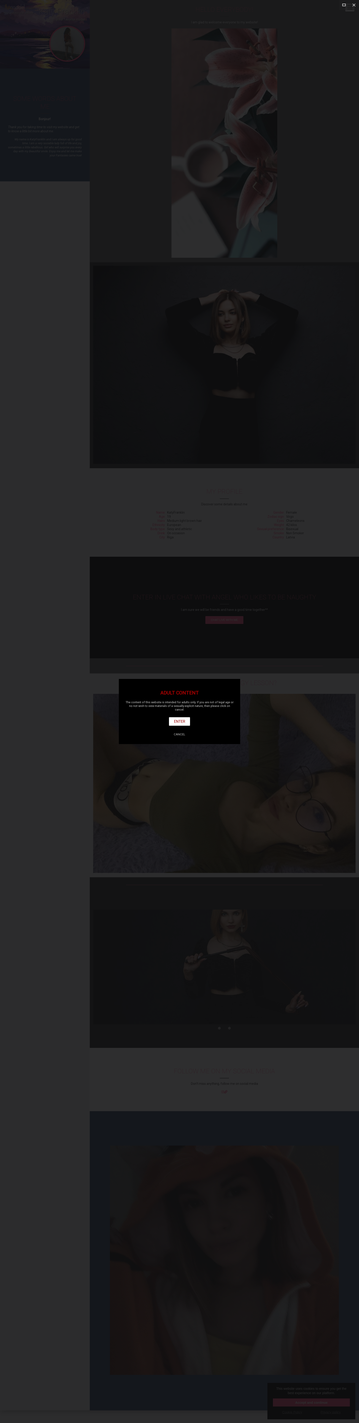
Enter (179, 721)
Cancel (179, 734)
